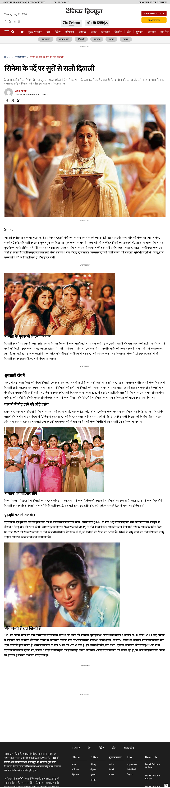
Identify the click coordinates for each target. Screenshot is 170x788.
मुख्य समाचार (35, 32)
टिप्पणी (82, 39)
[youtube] (15, 22)
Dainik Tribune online (152, 766)
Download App (61, 2)
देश (48, 32)
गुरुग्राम (139, 32)
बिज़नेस (118, 32)
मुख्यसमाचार (115, 757)
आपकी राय (65, 39)
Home (7, 57)
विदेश (58, 32)
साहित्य (97, 39)
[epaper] (19, 21)
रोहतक (93, 769)
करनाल (152, 32)
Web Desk (21, 91)
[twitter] (10, 21)
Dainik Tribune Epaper (152, 777)
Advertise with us (154, 13)
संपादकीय (47, 39)
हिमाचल (105, 32)
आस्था (125, 39)
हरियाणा (69, 32)
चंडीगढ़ (82, 32)
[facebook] (5, 21)
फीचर (111, 39)
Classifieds (154, 20)
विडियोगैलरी (131, 769)
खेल (129, 32)
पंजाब (94, 32)
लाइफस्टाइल (20, 57)
